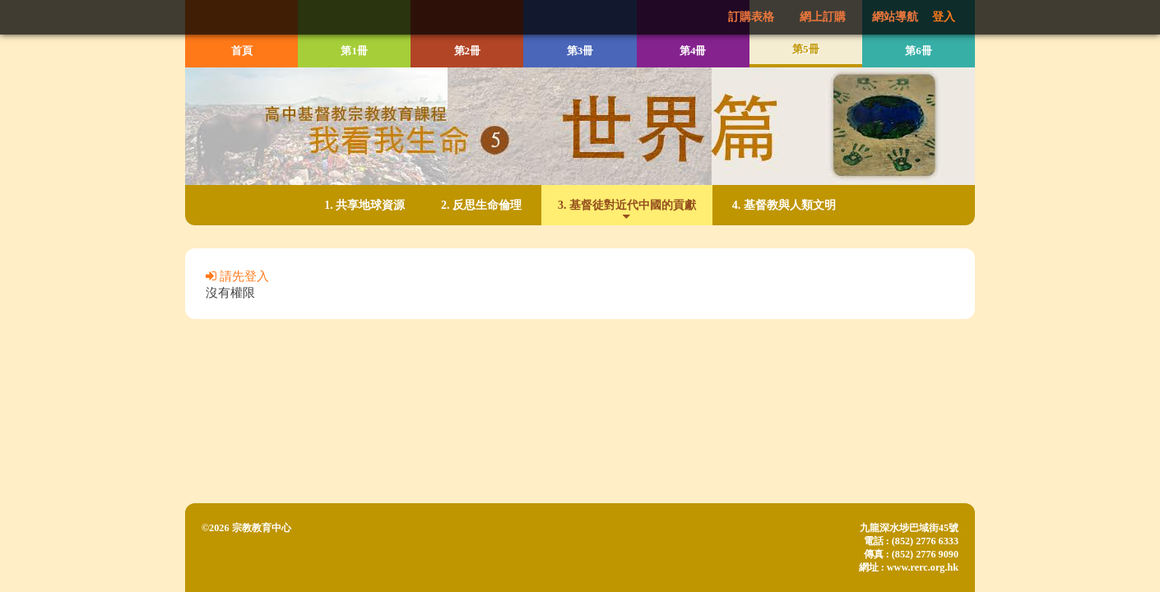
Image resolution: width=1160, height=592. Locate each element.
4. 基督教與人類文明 (784, 204)
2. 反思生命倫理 (481, 204)
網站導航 (895, 17)
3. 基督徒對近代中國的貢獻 (627, 204)
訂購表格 (751, 17)
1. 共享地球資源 (364, 204)
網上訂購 (823, 17)
